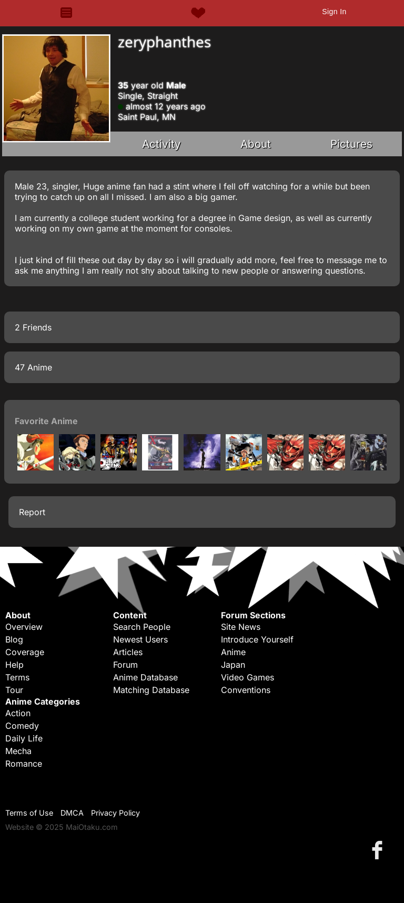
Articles (128, 652)
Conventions (245, 690)
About (255, 143)
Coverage (24, 652)
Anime (233, 652)
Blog (14, 639)
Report (32, 512)
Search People (141, 626)
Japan (233, 664)
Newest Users (140, 639)
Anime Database (145, 677)
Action (18, 713)
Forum (125, 664)
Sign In (334, 11)
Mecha (18, 751)
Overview (24, 626)
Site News (240, 626)
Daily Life (24, 738)
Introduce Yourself (257, 639)
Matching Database (151, 690)
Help (14, 664)
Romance (23, 763)
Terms (17, 677)
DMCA (72, 812)
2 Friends (33, 327)
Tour (14, 690)
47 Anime (33, 367)
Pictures (351, 143)
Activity (161, 143)
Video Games (247, 677)
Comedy (22, 725)
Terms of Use (29, 812)
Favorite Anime (46, 421)
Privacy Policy (115, 812)
